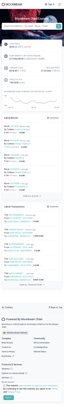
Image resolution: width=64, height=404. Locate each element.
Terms (4, 352)
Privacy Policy (13, 392)
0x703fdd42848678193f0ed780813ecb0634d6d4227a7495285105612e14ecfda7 (17, 244)
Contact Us (6, 347)
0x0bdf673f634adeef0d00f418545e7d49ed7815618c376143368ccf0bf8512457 (17, 229)
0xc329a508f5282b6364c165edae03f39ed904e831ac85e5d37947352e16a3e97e (17, 215)
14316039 (14, 169)
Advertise (7, 369)
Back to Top (55, 307)
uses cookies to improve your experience (38, 385)
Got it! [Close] (8, 397)
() (22, 83)
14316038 (14, 183)
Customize (52, 118)
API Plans (7, 378)
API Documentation (42, 343)
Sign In (50, 4)
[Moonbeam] (12, 4)
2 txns (7, 147)
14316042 (14, 126)
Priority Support (8, 382)
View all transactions (32, 285)
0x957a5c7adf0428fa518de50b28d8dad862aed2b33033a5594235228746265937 (17, 259)
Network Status (40, 352)
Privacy (12, 352)
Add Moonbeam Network (15, 333)
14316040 (14, 155)
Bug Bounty (6, 356)
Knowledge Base (40, 347)
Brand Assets (7, 343)
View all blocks (32, 196)
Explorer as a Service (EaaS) (14, 373)
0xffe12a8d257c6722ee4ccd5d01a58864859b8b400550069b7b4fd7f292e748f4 (17, 273)
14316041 (14, 140)
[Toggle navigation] (59, 4)
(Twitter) (7, 307)
